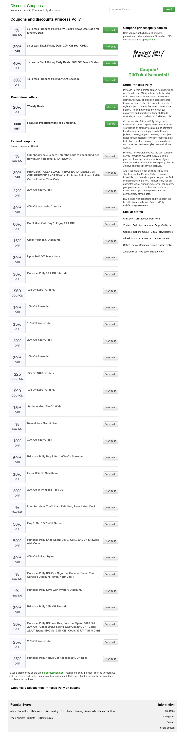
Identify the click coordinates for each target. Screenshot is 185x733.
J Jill (136, 218)
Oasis (137, 238)
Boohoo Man (146, 218)
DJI (62, 711)
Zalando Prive (130, 251)
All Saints (128, 238)
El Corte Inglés (45, 718)
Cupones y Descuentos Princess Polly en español (46, 687)
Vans (157, 218)
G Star (154, 232)
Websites (170, 711)
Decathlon (23, 711)
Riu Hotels (90, 711)
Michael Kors (157, 251)
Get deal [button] (111, 107)
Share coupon (167, 727)
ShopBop (144, 245)
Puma (135, 245)
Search (168, 9)
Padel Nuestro (17, 718)
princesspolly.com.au (53, 672)
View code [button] (110, 30)
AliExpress (36, 711)
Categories (169, 716)
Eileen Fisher (157, 245)
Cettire (126, 245)
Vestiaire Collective (133, 225)
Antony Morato (161, 238)
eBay (13, 711)
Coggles (127, 232)
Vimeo (101, 711)
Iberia (69, 711)
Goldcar (111, 711)
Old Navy (128, 218)
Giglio (169, 245)
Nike (46, 711)
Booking (79, 711)
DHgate (31, 718)
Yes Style (144, 251)
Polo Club (147, 238)
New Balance (166, 232)
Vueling (54, 711)
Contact (171, 722)
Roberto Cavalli (141, 232)
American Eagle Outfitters (157, 225)
